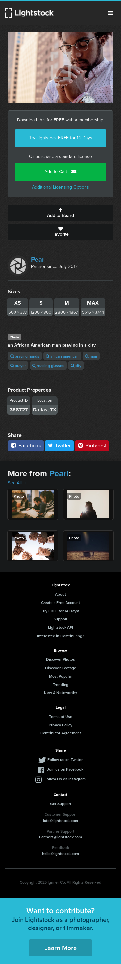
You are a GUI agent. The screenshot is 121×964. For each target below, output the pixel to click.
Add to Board (60, 213)
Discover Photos (60, 659)
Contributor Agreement (60, 733)
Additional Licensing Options (60, 187)
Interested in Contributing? (60, 635)
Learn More (60, 947)
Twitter (59, 445)
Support (60, 619)
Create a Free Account (60, 602)
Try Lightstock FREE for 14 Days (60, 137)
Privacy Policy (60, 725)
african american (62, 356)
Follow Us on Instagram (65, 779)
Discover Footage (60, 667)
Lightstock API (60, 627)
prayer (18, 365)
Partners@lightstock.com (60, 837)
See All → (17, 483)
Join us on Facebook (65, 769)
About (60, 594)
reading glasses (48, 365)
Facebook (25, 445)
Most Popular (60, 676)
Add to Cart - (61, 171)
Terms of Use (60, 716)
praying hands (24, 356)
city (76, 365)
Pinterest (91, 445)
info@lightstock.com (60, 820)
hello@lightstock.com (60, 853)
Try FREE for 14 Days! (60, 611)
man (91, 356)
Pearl (38, 259)
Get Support (60, 803)
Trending (60, 684)
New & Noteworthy (60, 692)
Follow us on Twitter (65, 759)
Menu (111, 13)
